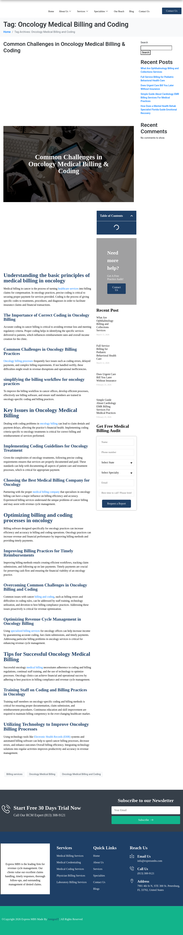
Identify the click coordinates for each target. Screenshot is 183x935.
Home (51, 11)
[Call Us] (132, 868)
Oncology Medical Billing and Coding (81, 774)
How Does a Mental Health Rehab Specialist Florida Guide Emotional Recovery (159, 109)
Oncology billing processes (18, 361)
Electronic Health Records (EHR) (52, 736)
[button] (131, 215)
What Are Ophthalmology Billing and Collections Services (104, 324)
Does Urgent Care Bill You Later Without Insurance (106, 377)
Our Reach (119, 11)
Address (143, 881)
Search (144, 42)
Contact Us (144, 11)
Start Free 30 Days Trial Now (47, 808)
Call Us (142, 869)
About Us (65, 11)
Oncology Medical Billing (42, 774)
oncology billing (49, 423)
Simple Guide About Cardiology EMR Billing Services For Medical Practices (106, 406)
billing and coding (44, 596)
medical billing (35, 667)
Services (82, 11)
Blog (131, 11)
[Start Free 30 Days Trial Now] (6, 809)
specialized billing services (25, 630)
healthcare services (68, 288)
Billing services (14, 774)
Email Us (144, 856)
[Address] (132, 881)
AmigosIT (53, 919)
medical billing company (46, 491)
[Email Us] (132, 856)
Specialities (101, 11)
